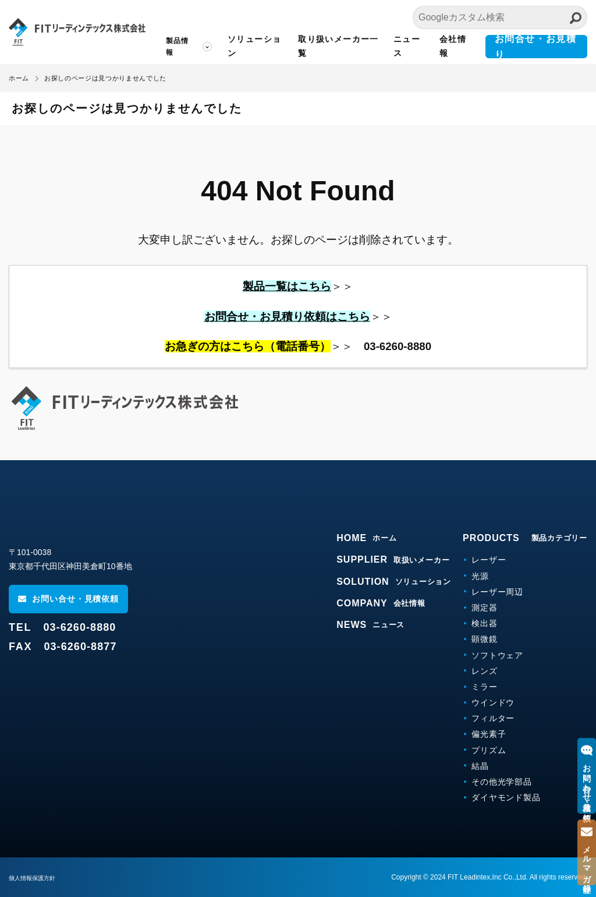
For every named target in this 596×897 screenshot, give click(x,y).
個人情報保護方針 (37, 878)
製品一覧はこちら (287, 286)
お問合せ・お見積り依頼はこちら (287, 316)
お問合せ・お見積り (536, 46)
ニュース (406, 46)
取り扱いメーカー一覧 (338, 46)
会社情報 (452, 46)
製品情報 (177, 46)
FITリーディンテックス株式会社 (77, 32)
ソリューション (254, 46)
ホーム (19, 78)
